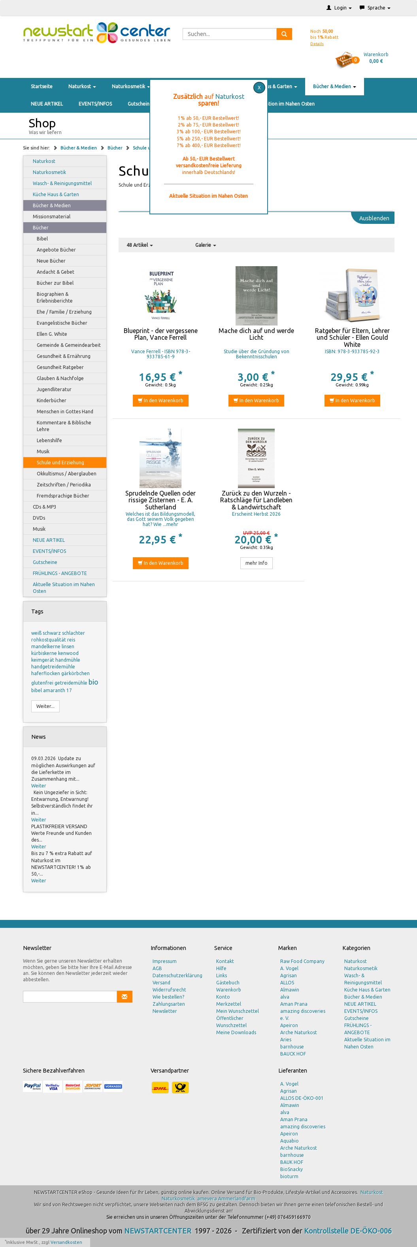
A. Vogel (289, 968)
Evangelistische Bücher (58, 323)
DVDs (35, 518)
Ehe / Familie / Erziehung (60, 312)
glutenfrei (43, 682)
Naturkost (82, 86)
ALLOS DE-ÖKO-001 (302, 1098)
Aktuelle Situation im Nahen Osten (276, 103)
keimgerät (43, 659)
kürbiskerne (44, 653)
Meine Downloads (236, 1032)
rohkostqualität (49, 639)
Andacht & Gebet (51, 272)
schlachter (73, 633)
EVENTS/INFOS (95, 103)
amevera (207, 1198)
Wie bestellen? (168, 996)
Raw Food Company (302, 961)
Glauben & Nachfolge (56, 378)
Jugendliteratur (50, 389)
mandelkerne (46, 646)
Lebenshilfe (45, 440)
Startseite (42, 86)
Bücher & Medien (334, 86)
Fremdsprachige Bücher (59, 496)
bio (93, 682)
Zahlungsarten (169, 1004)
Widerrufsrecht (169, 989)
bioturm (289, 1176)
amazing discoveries (302, 1126)
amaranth (54, 690)
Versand (161, 982)
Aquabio (289, 1140)
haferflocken (46, 673)
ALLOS (287, 982)
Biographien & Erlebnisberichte (51, 297)
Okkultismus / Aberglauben (62, 474)
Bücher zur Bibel (51, 283)
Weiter (38, 785)
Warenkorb (228, 989)
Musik (39, 451)
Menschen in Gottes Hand (61, 411)
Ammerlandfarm (236, 1198)
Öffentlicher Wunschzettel (231, 1022)
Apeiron (289, 1025)
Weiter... (45, 706)
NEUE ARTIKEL (47, 103)
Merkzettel (228, 1004)
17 (69, 690)
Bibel (38, 239)
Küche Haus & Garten (271, 86)
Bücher (115, 148)
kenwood (68, 653)
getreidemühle (72, 682)
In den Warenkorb (160, 400)
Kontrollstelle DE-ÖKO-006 (348, 1231)
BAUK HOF (291, 1162)
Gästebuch (228, 982)
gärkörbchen (75, 673)
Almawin (289, 989)
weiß (37, 633)
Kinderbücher (47, 400)
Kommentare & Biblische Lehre (60, 426)
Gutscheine (140, 103)
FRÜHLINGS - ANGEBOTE (56, 573)
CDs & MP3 (41, 507)
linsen (68, 646)
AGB (157, 968)
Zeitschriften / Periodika (60, 485)
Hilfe (221, 968)
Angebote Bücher (52, 250)
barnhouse (292, 1046)
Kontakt (225, 961)
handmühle (67, 659)
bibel (37, 690)
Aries (285, 1039)
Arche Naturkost (298, 1032)
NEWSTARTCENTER (157, 1231)
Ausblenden (374, 218)
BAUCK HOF (293, 1053)
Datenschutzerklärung (177, 975)
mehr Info (256, 563)
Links (221, 975)
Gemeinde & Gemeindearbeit (65, 345)
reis (71, 639)
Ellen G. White (48, 334)
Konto (223, 996)
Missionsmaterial (47, 217)
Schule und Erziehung (56, 462)
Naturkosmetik (131, 86)
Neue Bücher (47, 261)
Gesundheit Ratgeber (56, 367)
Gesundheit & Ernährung (60, 356)
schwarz (52, 633)
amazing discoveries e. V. (302, 1015)
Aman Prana (294, 1004)
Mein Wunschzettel (237, 1011)
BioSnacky (291, 1169)
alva (284, 996)
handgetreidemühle (53, 666)
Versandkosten (66, 1242)
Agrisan (288, 975)
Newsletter (165, 1011)
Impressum (165, 961)
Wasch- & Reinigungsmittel (58, 183)
